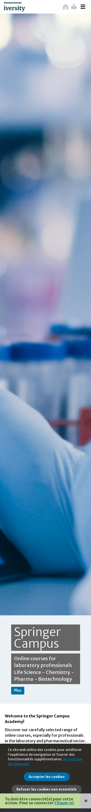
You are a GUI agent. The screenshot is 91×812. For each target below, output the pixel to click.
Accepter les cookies (47, 777)
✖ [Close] (85, 800)
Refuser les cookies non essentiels (47, 789)
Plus (17, 690)
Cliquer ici (64, 802)
